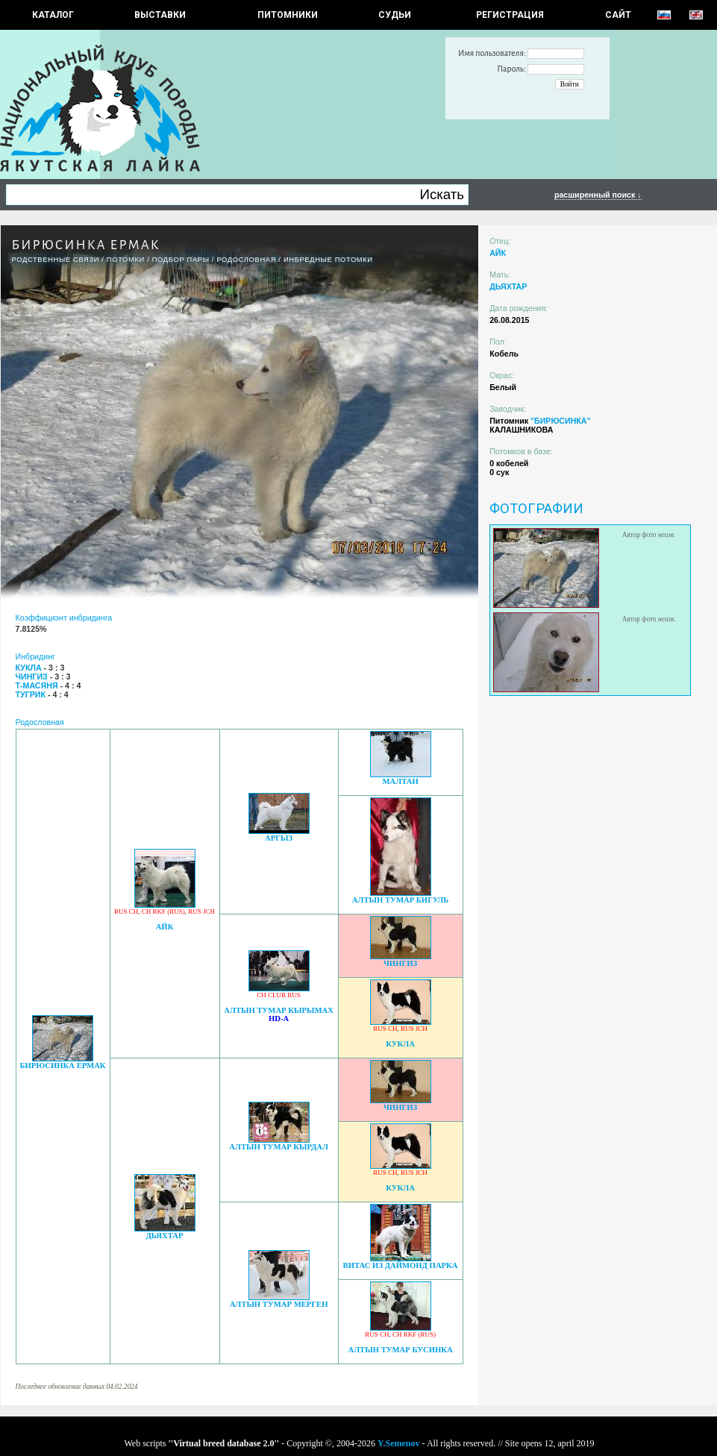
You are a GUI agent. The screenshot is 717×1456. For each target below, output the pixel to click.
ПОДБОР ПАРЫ (181, 259)
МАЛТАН (400, 781)
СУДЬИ (394, 15)
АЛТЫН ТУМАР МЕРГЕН (279, 1304)
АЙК (165, 927)
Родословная (246, 259)
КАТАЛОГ (53, 15)
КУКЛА (400, 1044)
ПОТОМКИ (126, 259)
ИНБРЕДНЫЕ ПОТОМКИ (328, 259)
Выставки (160, 15)
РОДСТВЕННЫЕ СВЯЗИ (56, 259)
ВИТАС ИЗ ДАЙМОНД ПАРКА (400, 1265)
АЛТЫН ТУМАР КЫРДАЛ (278, 1147)
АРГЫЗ (278, 838)
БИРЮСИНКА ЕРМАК (62, 1065)
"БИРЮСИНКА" (560, 420)
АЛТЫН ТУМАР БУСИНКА (400, 1350)
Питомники (287, 15)
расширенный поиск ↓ (598, 194)
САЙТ (618, 15)
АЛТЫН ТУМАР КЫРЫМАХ (279, 1010)
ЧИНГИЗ (400, 963)
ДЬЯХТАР (165, 1235)
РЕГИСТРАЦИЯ (510, 15)
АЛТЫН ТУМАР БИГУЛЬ (400, 900)
